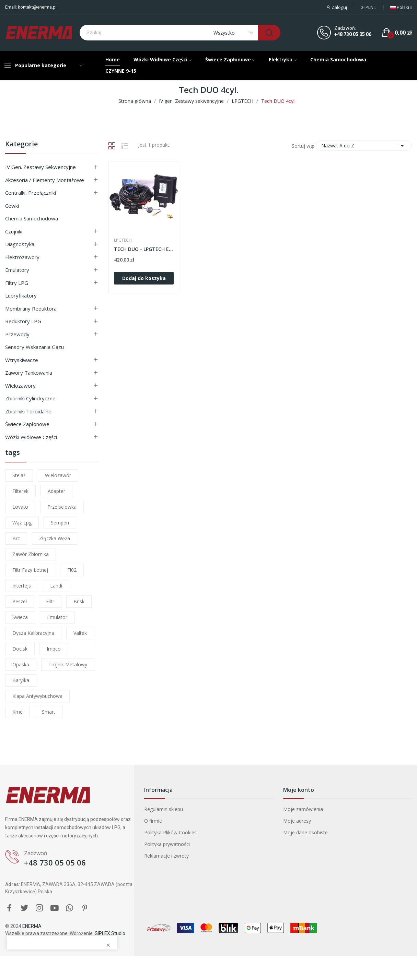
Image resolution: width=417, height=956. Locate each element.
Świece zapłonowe (27, 424)
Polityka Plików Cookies (170, 832)
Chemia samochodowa (31, 218)
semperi (60, 522)
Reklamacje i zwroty (166, 855)
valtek (80, 633)
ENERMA (32, 926)
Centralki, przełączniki (30, 192)
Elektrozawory (22, 257)
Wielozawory (20, 385)
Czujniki (13, 231)
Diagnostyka (19, 244)
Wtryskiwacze (21, 359)
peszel (19, 601)
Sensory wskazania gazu (34, 346)
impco (54, 648)
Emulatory (17, 269)
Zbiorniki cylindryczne (30, 398)
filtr (50, 601)
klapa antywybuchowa (37, 696)
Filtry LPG (16, 282)
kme (17, 712)
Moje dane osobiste (305, 832)
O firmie (153, 821)
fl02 (72, 570)
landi (56, 585)
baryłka (20, 680)
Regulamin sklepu (163, 809)
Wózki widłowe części (31, 437)
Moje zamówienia (303, 809)
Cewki (12, 205)
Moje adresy (297, 821)
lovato (20, 507)
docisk (19, 648)
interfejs (21, 585)
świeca (20, 617)
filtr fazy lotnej (30, 570)
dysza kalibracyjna (33, 633)
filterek (20, 491)
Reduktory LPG (23, 321)
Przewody (17, 334)
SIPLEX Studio (110, 933)
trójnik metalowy (67, 664)
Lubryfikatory (21, 295)
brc (16, 538)
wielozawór (58, 475)
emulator (57, 617)
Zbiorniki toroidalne (28, 411)
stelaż (19, 475)
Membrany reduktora (31, 308)
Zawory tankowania (28, 372)
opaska (20, 664)
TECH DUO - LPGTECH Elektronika (144, 249)
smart (48, 712)
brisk (78, 601)
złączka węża (54, 538)
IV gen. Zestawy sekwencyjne (40, 167)
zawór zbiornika (30, 554)
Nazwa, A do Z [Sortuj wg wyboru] (363, 146)
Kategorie (21, 144)
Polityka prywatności (167, 844)
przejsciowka (62, 507)
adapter (56, 491)
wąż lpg (22, 522)
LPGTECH (123, 240)
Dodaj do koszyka (144, 278)
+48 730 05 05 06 (352, 34)
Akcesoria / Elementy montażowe (44, 180)
